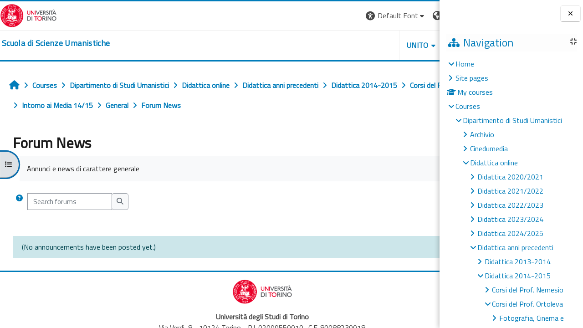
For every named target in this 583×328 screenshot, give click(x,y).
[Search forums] (69, 201)
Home (464, 63)
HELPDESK (384, 45)
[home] (56, 43)
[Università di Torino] (28, 14)
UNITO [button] (333, 45)
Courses (467, 106)
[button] (311, 16)
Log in (423, 15)
